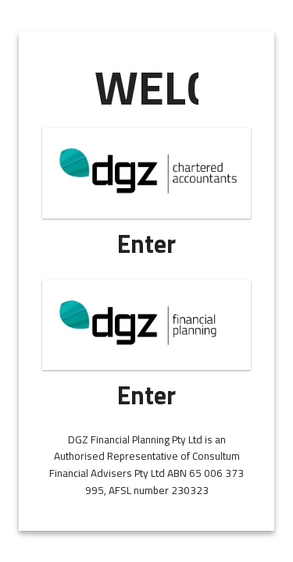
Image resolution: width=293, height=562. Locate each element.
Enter (146, 243)
